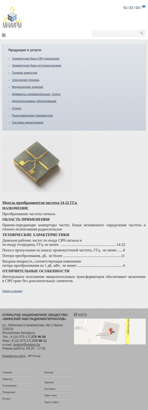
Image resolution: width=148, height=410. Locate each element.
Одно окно (50, 395)
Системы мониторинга (27, 122)
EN (138, 7)
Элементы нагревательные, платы (36, 94)
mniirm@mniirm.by (26, 345)
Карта (82, 314)
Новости (7, 379)
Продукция (8, 392)
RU (125, 7)
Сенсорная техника (25, 80)
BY (132, 7)
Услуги (16, 108)
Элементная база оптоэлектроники (36, 65)
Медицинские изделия (27, 87)
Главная (7, 372)
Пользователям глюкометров (32, 115)
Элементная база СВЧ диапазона (35, 58)
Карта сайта (51, 402)
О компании (9, 385)
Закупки (49, 382)
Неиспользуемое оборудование (34, 101)
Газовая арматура (24, 72)
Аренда (48, 372)
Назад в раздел (12, 291)
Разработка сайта (13, 356)
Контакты (50, 388)
